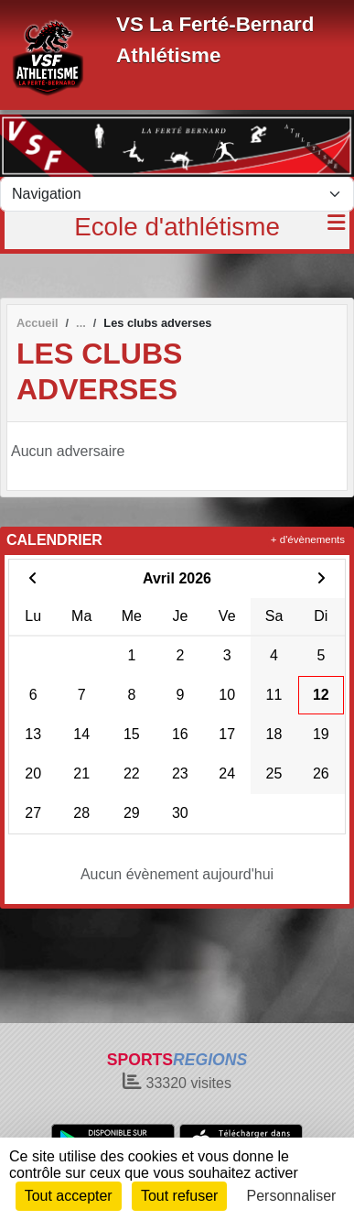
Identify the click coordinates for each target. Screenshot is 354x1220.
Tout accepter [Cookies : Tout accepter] (69, 1196)
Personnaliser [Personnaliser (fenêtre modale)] (292, 1196)
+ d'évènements (308, 539)
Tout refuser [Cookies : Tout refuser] (179, 1196)
